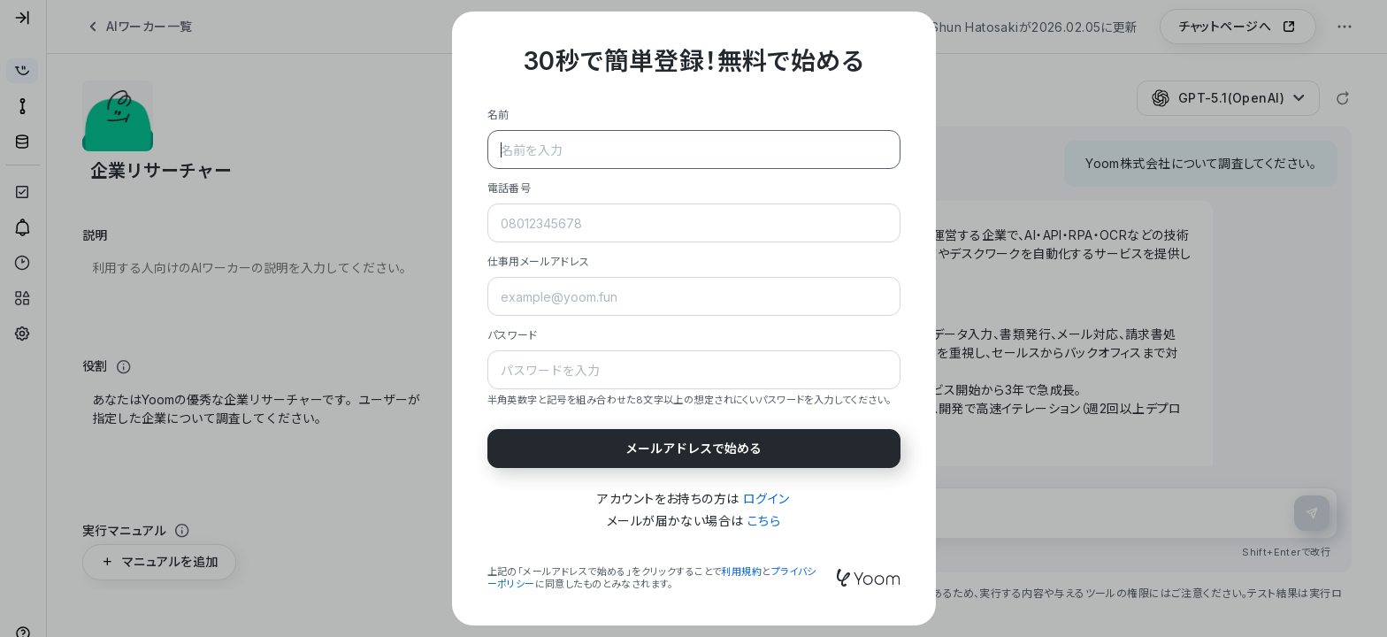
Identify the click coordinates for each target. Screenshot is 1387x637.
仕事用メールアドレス (538, 261)
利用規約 (741, 571)
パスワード (512, 335)
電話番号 (509, 188)
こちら (763, 520)
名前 (498, 114)
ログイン (766, 498)
